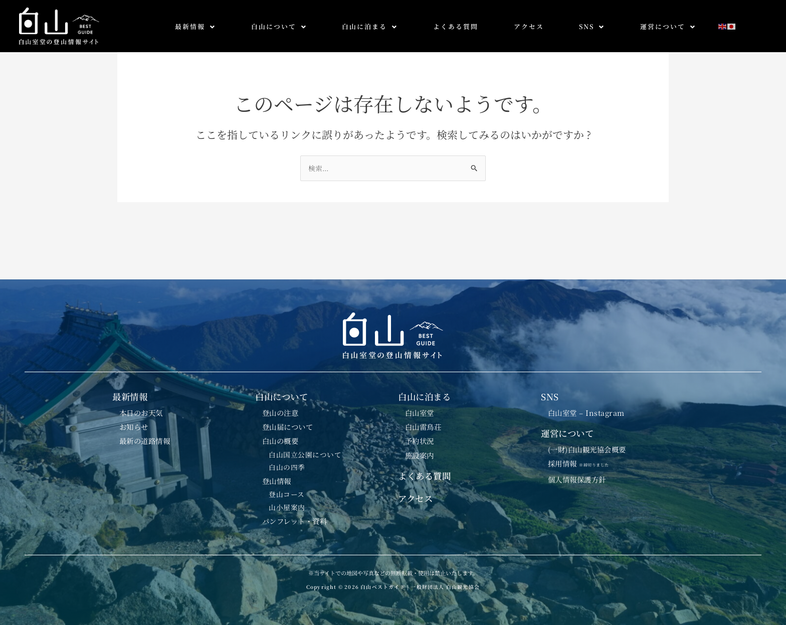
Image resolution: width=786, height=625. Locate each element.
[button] (195, 27)
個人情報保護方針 (579, 474)
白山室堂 (421, 402)
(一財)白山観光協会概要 (590, 441)
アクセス (529, 26)
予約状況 (421, 433)
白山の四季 (288, 462)
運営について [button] (668, 26)
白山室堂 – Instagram (589, 402)
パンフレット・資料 (297, 520)
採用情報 (584, 456)
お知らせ (135, 417)
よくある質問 (455, 26)
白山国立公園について (306, 448)
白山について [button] (279, 26)
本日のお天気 (143, 402)
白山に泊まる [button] (370, 26)
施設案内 (421, 448)
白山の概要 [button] (282, 433)
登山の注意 (282, 402)
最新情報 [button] (195, 26)
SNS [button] (592, 26)
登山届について (290, 417)
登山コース (288, 492)
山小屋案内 (288, 506)
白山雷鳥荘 (425, 417)
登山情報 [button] (278, 477)
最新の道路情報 (147, 433)
